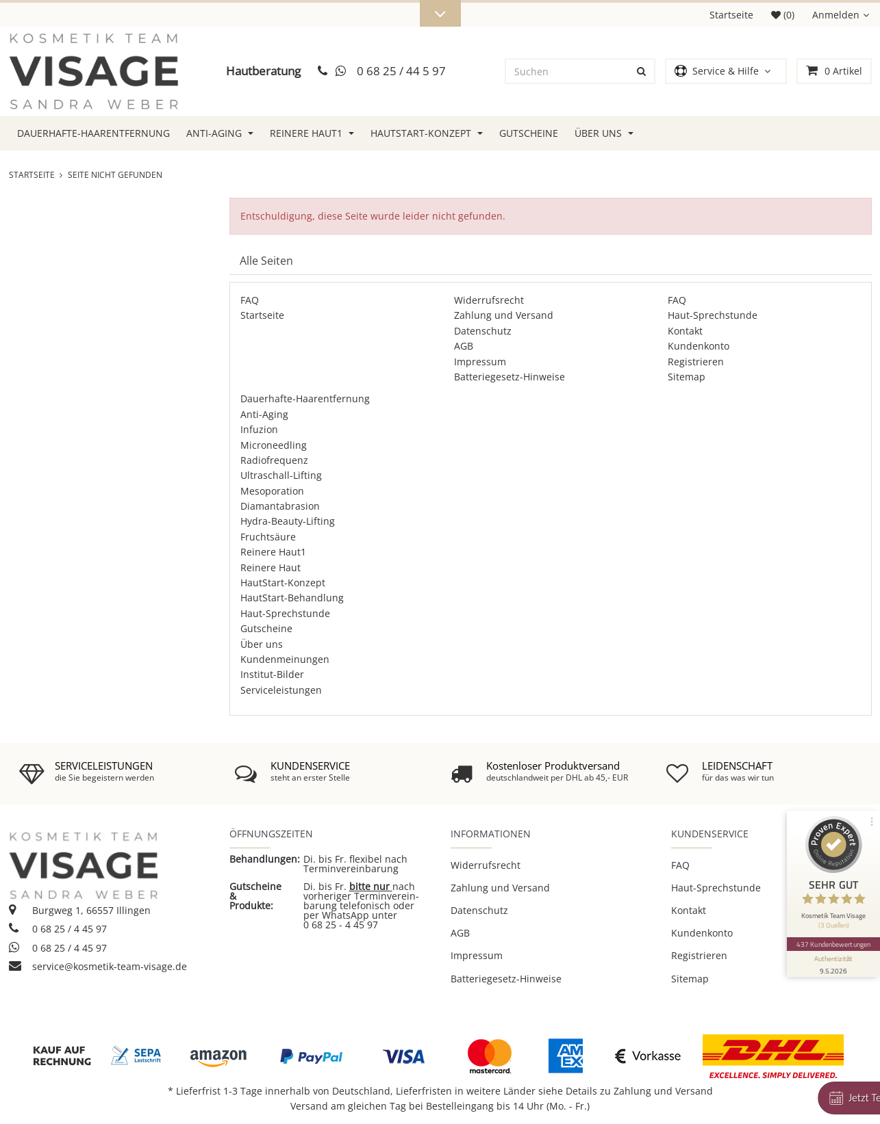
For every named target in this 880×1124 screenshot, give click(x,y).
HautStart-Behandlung (292, 597)
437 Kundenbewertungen (833, 944)
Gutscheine (528, 133)
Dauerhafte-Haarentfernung (93, 133)
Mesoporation (272, 490)
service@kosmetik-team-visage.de (98, 966)
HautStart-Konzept (426, 133)
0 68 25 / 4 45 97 (58, 928)
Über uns (604, 133)
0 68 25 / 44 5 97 (401, 71)
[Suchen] (567, 71)
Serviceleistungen (281, 689)
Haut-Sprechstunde (712, 315)
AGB (463, 345)
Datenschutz (483, 330)
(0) (782, 14)
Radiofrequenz (274, 460)
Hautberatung (263, 71)
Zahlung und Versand (503, 315)
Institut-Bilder (272, 674)
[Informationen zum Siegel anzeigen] (833, 964)
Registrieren (696, 361)
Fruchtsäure (268, 536)
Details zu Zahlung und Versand (639, 1090)
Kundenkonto (698, 345)
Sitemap (686, 376)
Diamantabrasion (280, 505)
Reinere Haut (270, 567)
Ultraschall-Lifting (281, 475)
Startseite (731, 14)
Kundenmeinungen (284, 659)
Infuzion (259, 429)
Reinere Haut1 (312, 133)
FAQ (249, 299)
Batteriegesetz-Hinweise (509, 376)
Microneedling (273, 445)
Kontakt (685, 330)
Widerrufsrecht (489, 299)
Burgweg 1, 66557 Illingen (80, 910)
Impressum (480, 361)
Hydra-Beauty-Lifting (287, 520)
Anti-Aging (219, 133)
